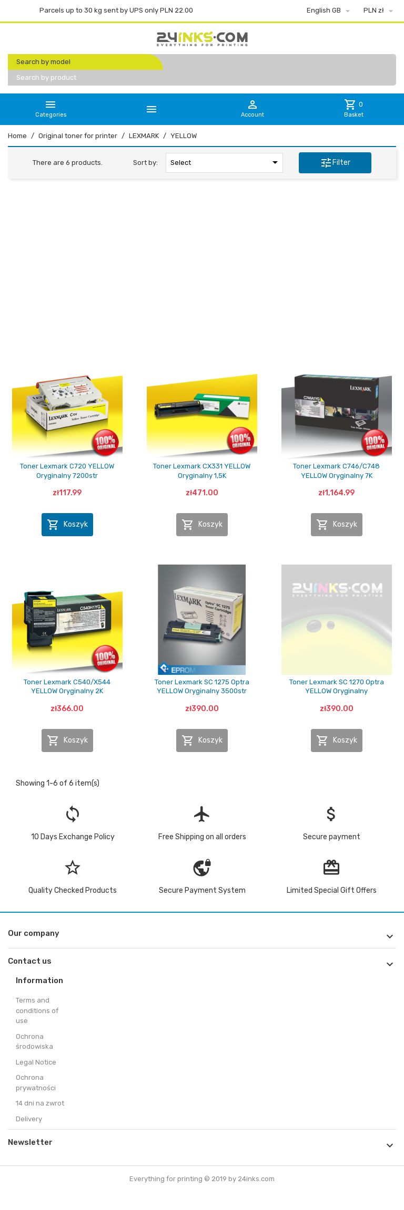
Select (225, 162)
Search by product (46, 77)
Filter (335, 163)
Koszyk (67, 524)
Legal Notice (36, 1062)
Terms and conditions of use (37, 1010)
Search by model (43, 62)
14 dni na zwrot (40, 1103)
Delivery (29, 1119)
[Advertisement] (202, 267)
